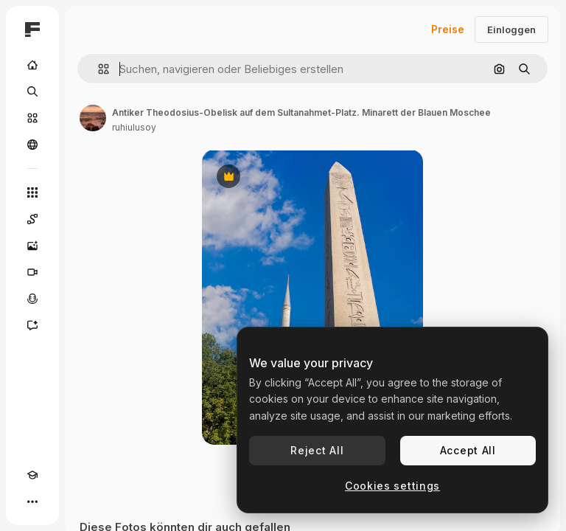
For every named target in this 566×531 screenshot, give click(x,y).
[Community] (32, 144)
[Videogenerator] (32, 272)
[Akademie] (32, 475)
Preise (447, 29)
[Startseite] (32, 65)
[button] (97, 68)
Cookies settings (392, 485)
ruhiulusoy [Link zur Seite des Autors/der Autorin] (134, 127)
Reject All (316, 450)
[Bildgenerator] (32, 245)
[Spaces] (32, 219)
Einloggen (511, 29)
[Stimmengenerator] (32, 298)
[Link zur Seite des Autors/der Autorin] (93, 118)
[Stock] (32, 118)
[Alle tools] (32, 192)
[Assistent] (32, 325)
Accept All (468, 450)
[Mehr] (32, 501)
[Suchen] (32, 91)
